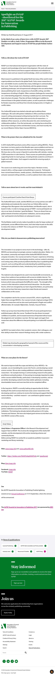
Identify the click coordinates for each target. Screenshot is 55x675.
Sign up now (18, 583)
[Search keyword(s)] (14, 653)
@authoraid (44, 456)
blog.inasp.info (10, 463)
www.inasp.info (10, 449)
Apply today (8, 612)
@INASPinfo (32, 456)
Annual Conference (17, 494)
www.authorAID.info (26, 449)
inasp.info (12, 469)
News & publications (11, 540)
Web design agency (5, 672)
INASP (10, 472)
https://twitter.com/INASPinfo (17, 456)
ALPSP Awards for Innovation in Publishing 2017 (20, 507)
